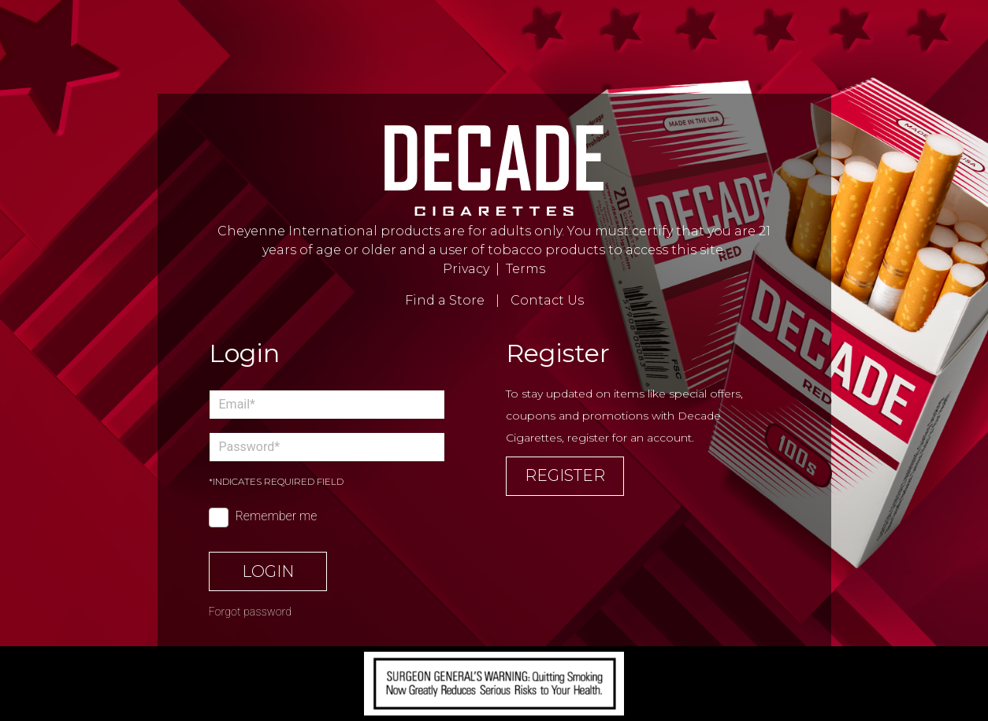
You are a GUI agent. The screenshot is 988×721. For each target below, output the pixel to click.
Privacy (466, 268)
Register (565, 475)
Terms (525, 268)
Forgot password (250, 612)
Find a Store (445, 300)
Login (268, 571)
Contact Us (547, 300)
